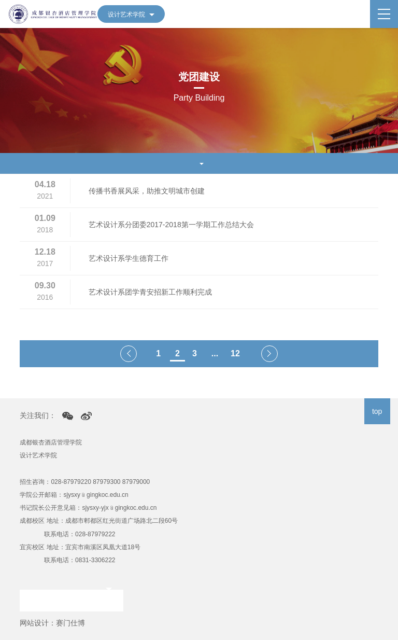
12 (235, 353)
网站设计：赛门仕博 (52, 623)
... (214, 353)
